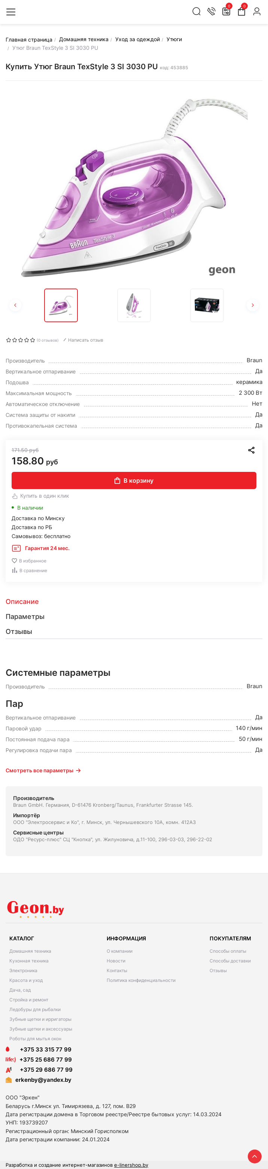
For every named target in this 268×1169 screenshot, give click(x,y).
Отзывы (218, 970)
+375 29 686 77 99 (39, 1069)
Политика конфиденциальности (141, 980)
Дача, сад (20, 990)
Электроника (23, 970)
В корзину (134, 480)
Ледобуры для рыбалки (35, 1009)
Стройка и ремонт (28, 999)
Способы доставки (230, 961)
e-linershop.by (131, 1165)
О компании (120, 951)
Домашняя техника (30, 951)
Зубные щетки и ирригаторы (40, 1019)
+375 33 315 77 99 (38, 1049)
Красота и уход (26, 980)
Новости (116, 961)
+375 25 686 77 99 (45, 1059)
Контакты (117, 970)
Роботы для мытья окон (35, 1038)
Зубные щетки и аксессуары (40, 1029)
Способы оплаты (228, 951)
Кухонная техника (29, 961)
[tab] (134, 601)
